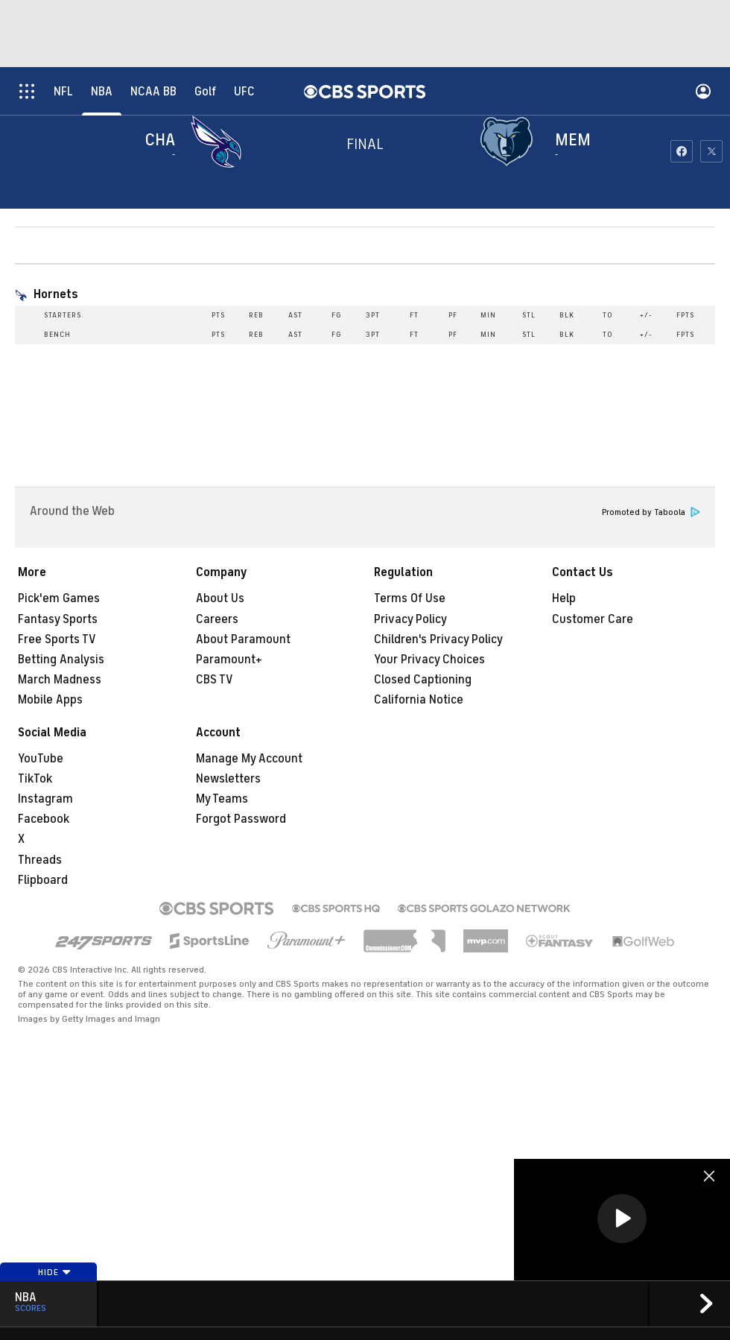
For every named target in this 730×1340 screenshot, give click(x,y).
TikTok (35, 778)
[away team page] (220, 142)
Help (564, 598)
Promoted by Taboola (651, 512)
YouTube (40, 758)
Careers (217, 619)
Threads (40, 860)
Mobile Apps (50, 699)
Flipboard (43, 880)
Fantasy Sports (58, 619)
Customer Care (592, 619)
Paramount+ (229, 659)
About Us (220, 598)
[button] (622, 1218)
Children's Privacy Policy (438, 639)
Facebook (43, 819)
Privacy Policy (410, 619)
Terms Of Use (409, 598)
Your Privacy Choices (429, 659)
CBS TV (214, 679)
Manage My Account (249, 758)
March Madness (59, 679)
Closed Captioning (423, 679)
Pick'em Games (59, 598)
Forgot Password (241, 819)
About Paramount (243, 639)
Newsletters (228, 778)
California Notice (418, 699)
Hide (55, 1272)
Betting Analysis (61, 659)
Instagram (45, 798)
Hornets (56, 294)
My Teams (222, 798)
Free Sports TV (57, 639)
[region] (622, 1219)
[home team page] (510, 142)
